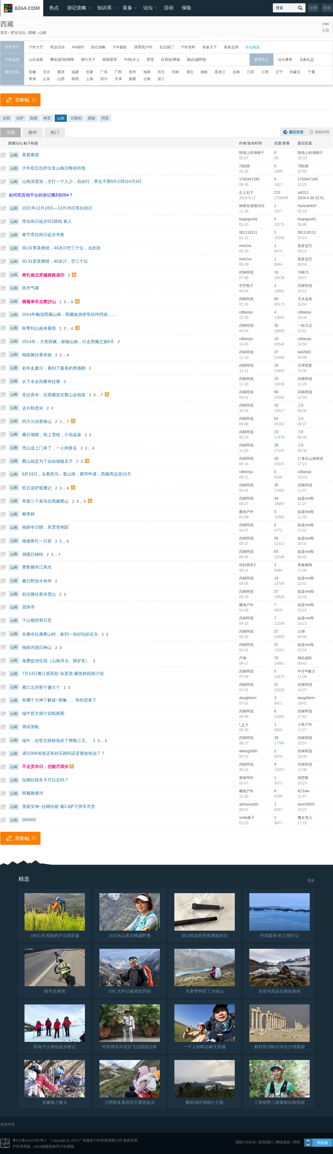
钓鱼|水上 (132, 59)
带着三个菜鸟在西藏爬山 (45, 501)
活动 (168, 7)
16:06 (302, 756)
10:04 (302, 304)
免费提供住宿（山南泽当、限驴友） (56, 660)
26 (276, 458)
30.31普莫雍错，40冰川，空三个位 (55, 261)
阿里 (105, 118)
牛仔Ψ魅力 (306, 671)
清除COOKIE (245, 1142)
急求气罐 (30, 287)
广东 (104, 72)
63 (276, 551)
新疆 (132, 79)
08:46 (302, 224)
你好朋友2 (247, 565)
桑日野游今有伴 (37, 581)
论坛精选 (252, 47)
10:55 (302, 171)
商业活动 (57, 47)
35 (276, 325)
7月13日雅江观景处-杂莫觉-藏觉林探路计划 (63, 673)
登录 (327, 8)
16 (276, 272)
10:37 (302, 690)
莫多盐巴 (305, 246)
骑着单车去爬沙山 (39, 301)
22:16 (302, 650)
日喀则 (76, 118)
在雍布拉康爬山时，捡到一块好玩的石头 (60, 634)
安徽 (32, 72)
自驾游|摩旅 (170, 59)
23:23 (302, 783)
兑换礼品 (306, 59)
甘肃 (89, 72)
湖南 (204, 72)
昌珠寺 (28, 607)
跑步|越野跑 (196, 59)
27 (276, 591)
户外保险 (67, 1146)
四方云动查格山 (37, 421)
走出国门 (166, 47)
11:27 (302, 504)
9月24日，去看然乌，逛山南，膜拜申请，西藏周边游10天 (76, 474)
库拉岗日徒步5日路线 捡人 (47, 221)
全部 (6, 118)
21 (276, 645)
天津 (118, 79)
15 (276, 379)
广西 (118, 72)
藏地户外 (246, 512)
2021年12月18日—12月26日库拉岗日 (57, 208)
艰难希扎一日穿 (37, 541)
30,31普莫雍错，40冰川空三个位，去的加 (61, 247)
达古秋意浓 (32, 408)
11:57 (302, 490)
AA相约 (78, 47)
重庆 (61, 72)
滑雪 (150, 59)
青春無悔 (305, 565)
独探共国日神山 (37, 647)
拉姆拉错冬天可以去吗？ (45, 779)
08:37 (302, 424)
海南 (146, 72)
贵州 (132, 72)
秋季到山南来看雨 (39, 328)
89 (276, 299)
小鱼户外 (305, 724)
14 (276, 578)
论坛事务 (285, 59)
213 (277, 192)
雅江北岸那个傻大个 (41, 687)
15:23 (302, 477)
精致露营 (109, 59)
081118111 (248, 232)
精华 (32, 132)
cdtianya (246, 312)
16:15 (302, 810)
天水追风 (305, 299)
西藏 (7, 24)
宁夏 (311, 72)
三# (300, 405)
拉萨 (20, 118)
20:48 (302, 357)
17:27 (302, 730)
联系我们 (266, 1142)
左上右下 (246, 192)
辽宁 (279, 72)
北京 (46, 72)
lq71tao (303, 791)
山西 (61, 79)
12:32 (302, 397)
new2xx (245, 246)
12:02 (302, 530)
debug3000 (248, 751)
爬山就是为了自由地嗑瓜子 (47, 461)
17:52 (302, 717)
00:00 (302, 637)
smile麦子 (247, 817)
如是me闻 (306, 498)
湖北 (189, 72)
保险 (186, 7)
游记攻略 (76, 7)
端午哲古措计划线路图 (43, 713)
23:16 (302, 597)
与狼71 (303, 272)
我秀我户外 (143, 47)
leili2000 (304, 352)
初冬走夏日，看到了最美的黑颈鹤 (54, 368)
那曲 (91, 118)
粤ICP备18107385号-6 (29, 1140)
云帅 (301, 631)
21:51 (302, 331)
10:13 (302, 238)
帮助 (296, 1142)
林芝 (47, 118)
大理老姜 (305, 365)
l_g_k (243, 724)
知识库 (104, 7)
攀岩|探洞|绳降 (62, 59)
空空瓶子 (246, 286)
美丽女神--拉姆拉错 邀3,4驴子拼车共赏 (58, 806)
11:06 (302, 677)
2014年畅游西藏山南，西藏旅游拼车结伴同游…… (69, 314)
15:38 (302, 371)
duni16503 (306, 804)
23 (276, 432)
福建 (75, 72)
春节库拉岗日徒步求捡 (43, 234)
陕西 (75, 79)
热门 (54, 132)
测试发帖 (30, 726)
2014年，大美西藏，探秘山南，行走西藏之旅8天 (68, 341)
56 (276, 538)
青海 (32, 79)
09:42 (302, 663)
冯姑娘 (244, 166)
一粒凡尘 (305, 325)
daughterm (247, 698)
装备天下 (209, 47)
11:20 (302, 384)
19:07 (302, 278)
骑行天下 (88, 59)
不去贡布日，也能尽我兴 (45, 766)
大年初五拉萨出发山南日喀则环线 (54, 168)
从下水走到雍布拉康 (41, 381)
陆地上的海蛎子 (251, 153)
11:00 (302, 570)
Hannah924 (307, 206)
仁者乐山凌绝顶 (310, 458)
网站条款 (283, 1142)
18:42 (302, 703)
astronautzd (248, 804)
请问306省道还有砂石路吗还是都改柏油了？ (63, 753)
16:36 (302, 318)
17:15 (302, 823)
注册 (313, 8)
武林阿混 (246, 272)
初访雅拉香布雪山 (39, 594)
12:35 (302, 770)
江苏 (250, 72)
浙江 (161, 79)
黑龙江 (220, 72)
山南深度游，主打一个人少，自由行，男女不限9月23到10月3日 (82, 181)
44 (276, 498)
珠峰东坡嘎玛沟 (251, 206)
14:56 (302, 344)
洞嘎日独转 (32, 554)
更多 (311, 880)
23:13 (302, 623)
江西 (265, 72)
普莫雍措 (30, 154)
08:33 (302, 437)
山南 (42, 33)
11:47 (302, 796)
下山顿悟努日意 (37, 620)
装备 (127, 7)
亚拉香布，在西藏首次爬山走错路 (54, 394)
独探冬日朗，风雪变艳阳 (45, 527)
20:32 (302, 544)
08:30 (302, 451)
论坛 (148, 7)
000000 (29, 819)
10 (276, 339)
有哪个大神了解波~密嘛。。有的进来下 (59, 700)
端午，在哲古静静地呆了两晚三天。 (56, 740)
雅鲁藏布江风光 (37, 567)
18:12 (302, 291)
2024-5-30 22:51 (311, 198)
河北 (161, 72)
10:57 (302, 743)
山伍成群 (36, 59)
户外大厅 (36, 47)
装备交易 (231, 47)
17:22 (302, 464)
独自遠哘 (305, 658)
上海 (89, 79)
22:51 (302, 584)
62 (276, 419)
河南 (175, 72)
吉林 (236, 72)
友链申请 (7, 1124)
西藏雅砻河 (32, 793)
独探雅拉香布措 (37, 354)
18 (276, 365)
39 (276, 738)
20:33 (302, 158)
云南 (146, 79)
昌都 (33, 118)
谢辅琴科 (246, 778)
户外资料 (188, 47)
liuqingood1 (248, 219)
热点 (54, 7)
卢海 (242, 658)
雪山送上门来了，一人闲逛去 (49, 448)
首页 (4, 33)
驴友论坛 (18, 33)
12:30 (302, 517)
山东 (46, 79)
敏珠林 (28, 513)
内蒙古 (295, 72)
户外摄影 (119, 47)
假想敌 (303, 778)
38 (276, 445)
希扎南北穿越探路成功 (43, 275)
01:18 (302, 211)
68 (276, 392)
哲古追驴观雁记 (37, 487)
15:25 (302, 185)
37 (276, 352)
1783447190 (249, 179)
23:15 (302, 610)
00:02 (302, 557)
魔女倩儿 (305, 817)
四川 (104, 79)
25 (276, 405)
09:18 (302, 251)
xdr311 (303, 192)
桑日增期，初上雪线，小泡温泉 (51, 434)
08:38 (302, 411)
